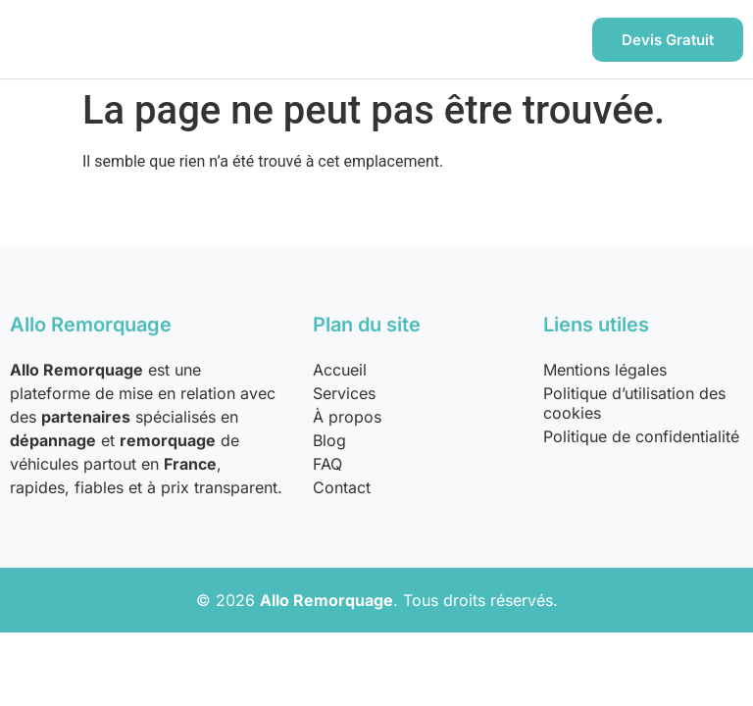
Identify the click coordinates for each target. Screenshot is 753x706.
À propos (347, 417)
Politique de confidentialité (641, 436)
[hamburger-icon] (550, 39)
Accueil (340, 369)
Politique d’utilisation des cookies (634, 403)
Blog (329, 440)
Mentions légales (605, 369)
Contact (342, 487)
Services (344, 393)
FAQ (327, 464)
